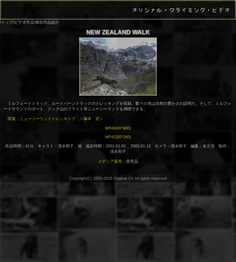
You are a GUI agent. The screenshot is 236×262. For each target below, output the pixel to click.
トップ (7, 22)
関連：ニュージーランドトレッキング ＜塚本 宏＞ (55, 118)
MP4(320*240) (118, 137)
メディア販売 (110, 161)
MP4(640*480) (118, 128)
